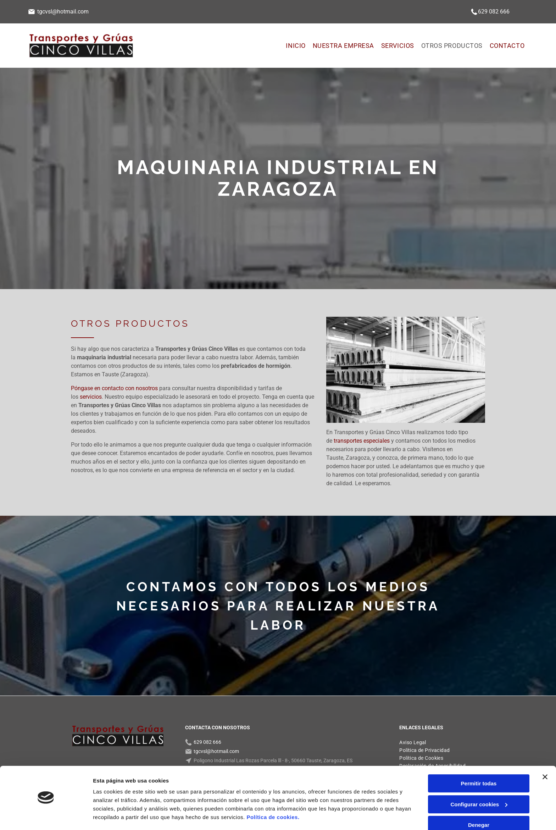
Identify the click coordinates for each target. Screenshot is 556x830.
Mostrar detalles (113, 816)
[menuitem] (295, 45)
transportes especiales (362, 440)
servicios (91, 396)
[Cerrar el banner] (545, 756)
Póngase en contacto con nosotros (114, 388)
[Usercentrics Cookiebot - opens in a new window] (46, 816)
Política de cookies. (272, 796)
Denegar (478, 804)
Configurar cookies (478, 783)
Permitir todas (479, 763)
